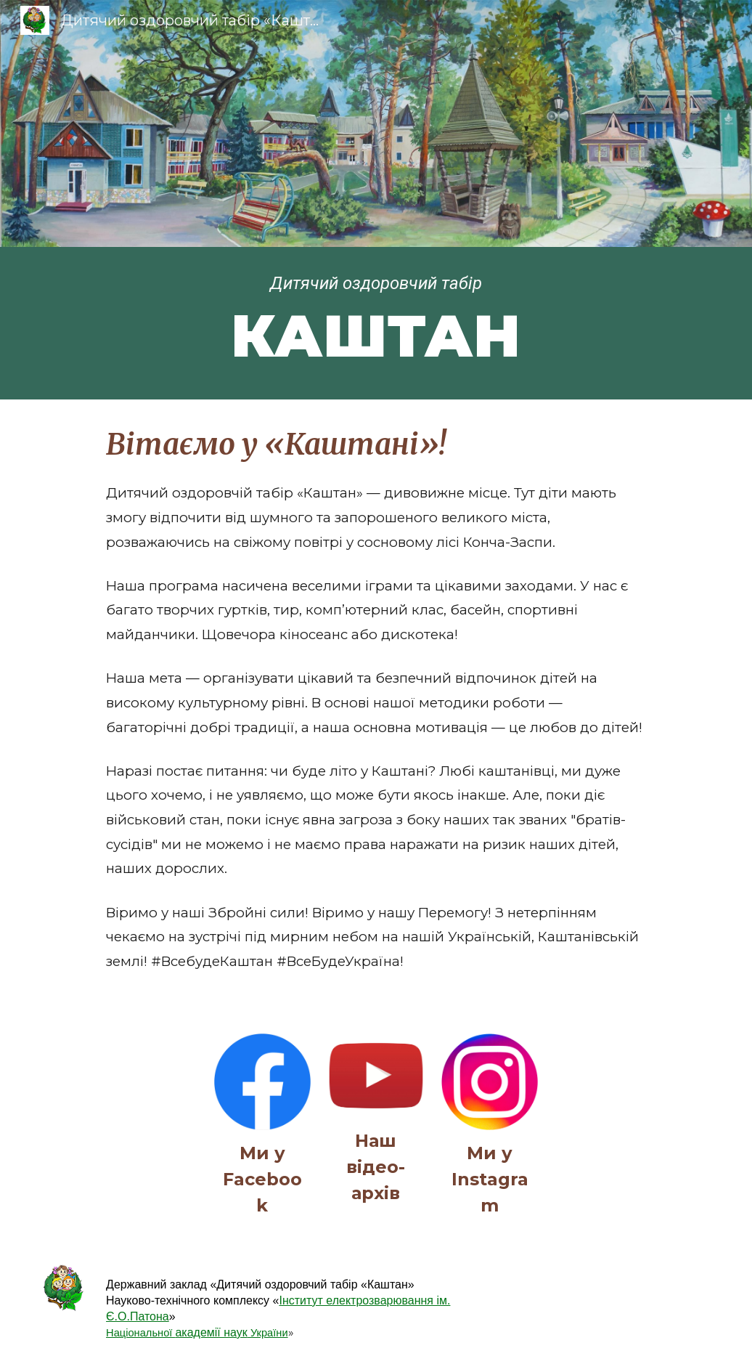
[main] (376, 323)
